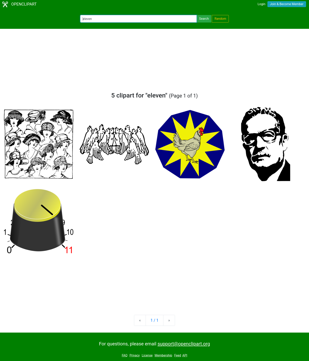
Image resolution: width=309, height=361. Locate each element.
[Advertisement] (154, 62)
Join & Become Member (286, 4)
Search (204, 19)
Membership (163, 355)
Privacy (134, 355)
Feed (177, 355)
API (184, 355)
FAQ (125, 355)
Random (220, 19)
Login (261, 4)
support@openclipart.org (183, 344)
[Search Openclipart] (138, 19)
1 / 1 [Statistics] (155, 320)
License (147, 355)
